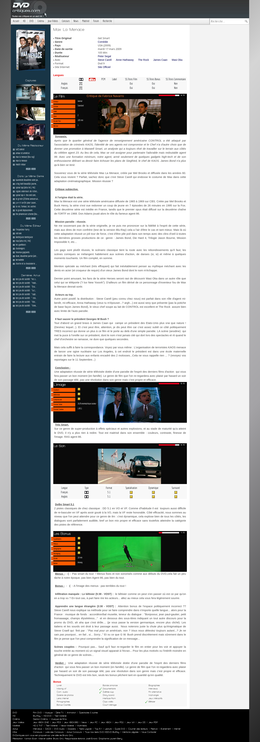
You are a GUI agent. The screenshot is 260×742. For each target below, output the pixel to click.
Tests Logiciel (85, 729)
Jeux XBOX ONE (41, 722)
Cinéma (40, 21)
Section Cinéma (40, 719)
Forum (96, 21)
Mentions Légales (130, 732)
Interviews (37, 729)
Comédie (103, 41)
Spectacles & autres (88, 713)
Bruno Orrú (58, 738)
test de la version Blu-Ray (110, 229)
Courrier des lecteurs (138, 729)
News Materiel (67, 726)
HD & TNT (38, 726)
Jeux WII (131, 722)
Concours (66, 21)
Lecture (108, 729)
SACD (48, 729)
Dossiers (72, 729)
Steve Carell (105, 59)
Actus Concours (74, 732)
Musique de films (59, 719)
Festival (154, 729)
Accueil (16, 21)
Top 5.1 (98, 729)
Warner (80, 101)
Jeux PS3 (56, 722)
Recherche (107, 21)
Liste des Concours (54, 732)
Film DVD (37, 713)
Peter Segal (104, 56)
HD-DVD (47, 716)
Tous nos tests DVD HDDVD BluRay (102, 732)
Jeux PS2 (119, 722)
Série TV (60, 713)
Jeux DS (142, 722)
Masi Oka (177, 59)
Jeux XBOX (106, 722)
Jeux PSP (153, 722)
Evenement (166, 729)
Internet (177, 729)
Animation (71, 713)
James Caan (160, 59)
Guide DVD (120, 729)
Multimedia (82, 726)
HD (24, 21)
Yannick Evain (30, 738)
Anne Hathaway (125, 59)
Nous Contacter (148, 732)
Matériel (85, 21)
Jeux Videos (53, 21)
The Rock (143, 59)
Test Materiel (60, 716)
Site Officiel (104, 67)
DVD (31, 21)
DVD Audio (59, 729)
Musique (49, 713)
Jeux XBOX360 (71, 722)
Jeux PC (94, 722)
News (75, 21)
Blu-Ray (36, 716)
